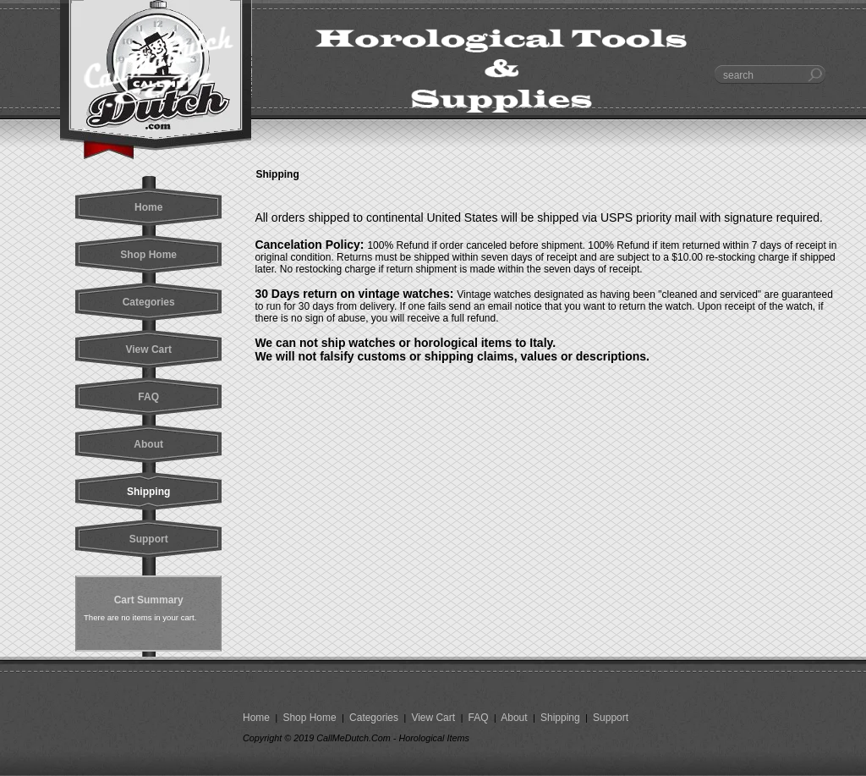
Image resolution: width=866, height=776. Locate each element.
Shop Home (309, 718)
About (514, 718)
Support (609, 718)
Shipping (560, 718)
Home (257, 718)
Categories (374, 718)
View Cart (433, 718)
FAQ (478, 718)
